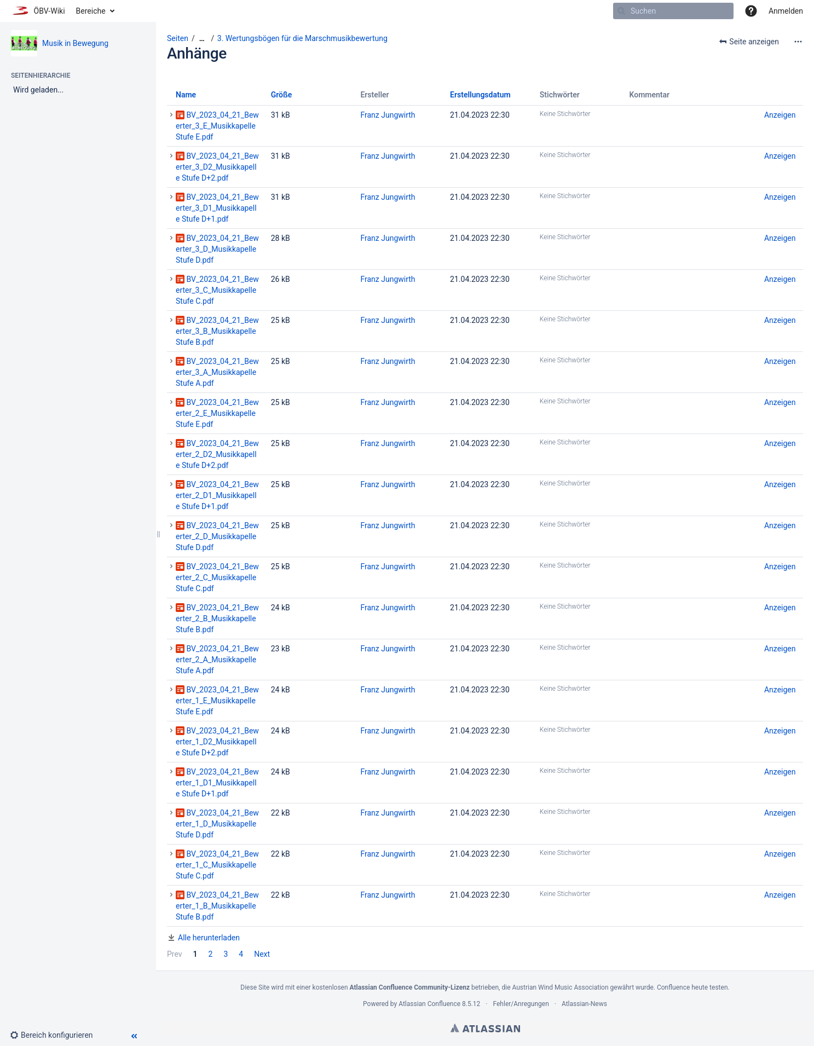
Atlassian (485, 1028)
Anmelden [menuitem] (786, 11)
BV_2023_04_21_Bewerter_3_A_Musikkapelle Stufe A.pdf (217, 372)
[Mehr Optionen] (798, 41)
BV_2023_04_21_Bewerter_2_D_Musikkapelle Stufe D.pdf (217, 536)
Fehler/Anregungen (521, 1004)
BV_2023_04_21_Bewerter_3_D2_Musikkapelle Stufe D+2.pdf (217, 167)
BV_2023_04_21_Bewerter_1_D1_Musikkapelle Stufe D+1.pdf (217, 782)
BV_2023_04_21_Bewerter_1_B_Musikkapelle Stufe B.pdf (217, 906)
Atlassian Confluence (429, 1004)
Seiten (177, 38)
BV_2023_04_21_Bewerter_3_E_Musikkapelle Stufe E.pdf (217, 126)
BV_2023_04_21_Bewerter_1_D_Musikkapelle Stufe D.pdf (217, 823)
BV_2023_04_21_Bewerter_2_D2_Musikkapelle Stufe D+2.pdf (217, 454)
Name (186, 94)
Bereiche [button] (91, 11)
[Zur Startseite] (38, 11)
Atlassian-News (584, 1004)
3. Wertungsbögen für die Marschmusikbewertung (302, 38)
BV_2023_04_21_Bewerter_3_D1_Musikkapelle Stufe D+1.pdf (217, 208)
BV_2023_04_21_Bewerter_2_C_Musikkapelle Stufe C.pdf (217, 577)
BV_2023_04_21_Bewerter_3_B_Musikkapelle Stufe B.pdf (217, 331)
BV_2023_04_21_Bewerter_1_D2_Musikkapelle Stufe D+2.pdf (217, 741)
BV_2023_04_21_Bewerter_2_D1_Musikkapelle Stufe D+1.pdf (217, 495)
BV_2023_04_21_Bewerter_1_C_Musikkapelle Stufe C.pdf (217, 864)
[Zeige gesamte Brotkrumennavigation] (202, 38)
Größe (281, 94)
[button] (751, 11)
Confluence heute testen (692, 987)
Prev (174, 954)
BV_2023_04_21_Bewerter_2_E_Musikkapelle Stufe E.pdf (217, 413)
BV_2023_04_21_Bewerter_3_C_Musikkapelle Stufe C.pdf (217, 290)
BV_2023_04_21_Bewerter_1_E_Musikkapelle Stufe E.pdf (217, 700)
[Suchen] (621, 11)
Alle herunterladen (209, 937)
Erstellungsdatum (480, 94)
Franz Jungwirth (387, 115)
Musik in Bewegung (75, 43)
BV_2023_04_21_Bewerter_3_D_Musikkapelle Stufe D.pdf (217, 249)
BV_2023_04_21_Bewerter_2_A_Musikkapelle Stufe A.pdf (217, 659)
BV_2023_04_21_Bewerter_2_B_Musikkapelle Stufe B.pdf (217, 618)
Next (262, 954)
